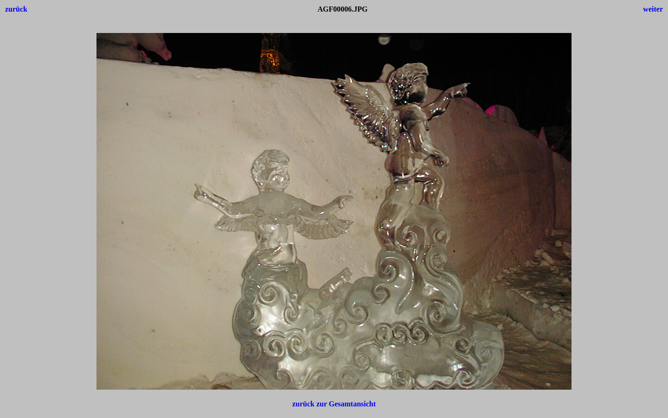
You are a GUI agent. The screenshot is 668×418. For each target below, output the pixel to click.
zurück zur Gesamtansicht (334, 404)
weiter (653, 9)
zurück (16, 9)
